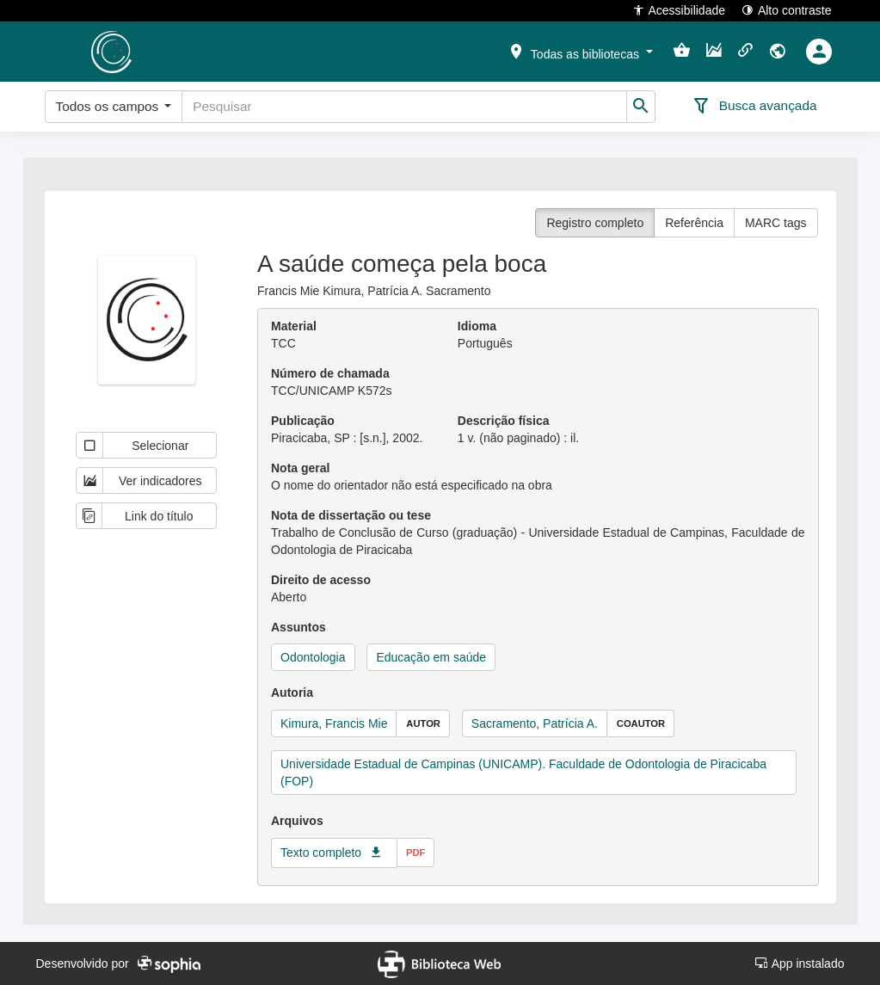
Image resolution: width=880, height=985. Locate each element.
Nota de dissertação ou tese (351, 515)
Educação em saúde (431, 657)
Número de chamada (330, 373)
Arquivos (297, 821)
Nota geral (300, 468)
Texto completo (320, 852)
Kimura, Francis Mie (333, 723)
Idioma (477, 326)
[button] (580, 51)
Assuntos (298, 627)
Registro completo (594, 223)
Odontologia (313, 657)
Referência (694, 223)
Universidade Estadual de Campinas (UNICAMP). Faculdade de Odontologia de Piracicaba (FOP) (523, 772)
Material (294, 326)
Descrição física (504, 421)
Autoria (292, 692)
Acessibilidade (679, 9)
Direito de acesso (321, 580)
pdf (415, 852)
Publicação (303, 421)
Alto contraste (787, 9)
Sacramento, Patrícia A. (534, 723)
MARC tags (776, 223)
